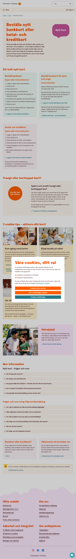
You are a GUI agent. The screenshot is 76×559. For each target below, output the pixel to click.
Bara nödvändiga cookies (38, 293)
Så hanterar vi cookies (43, 283)
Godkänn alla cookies (38, 288)
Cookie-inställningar (38, 297)
